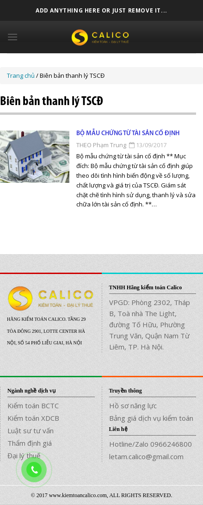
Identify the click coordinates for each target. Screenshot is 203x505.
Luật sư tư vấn (30, 430)
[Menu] (12, 36)
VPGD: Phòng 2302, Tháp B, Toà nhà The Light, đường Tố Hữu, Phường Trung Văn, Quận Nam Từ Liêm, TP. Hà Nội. (149, 324)
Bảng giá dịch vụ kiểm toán (151, 418)
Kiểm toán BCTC (33, 405)
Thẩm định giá (29, 443)
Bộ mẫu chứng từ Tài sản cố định (127, 133)
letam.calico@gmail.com (146, 456)
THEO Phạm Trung (101, 145)
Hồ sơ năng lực (133, 405)
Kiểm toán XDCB (33, 418)
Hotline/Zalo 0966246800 (150, 444)
